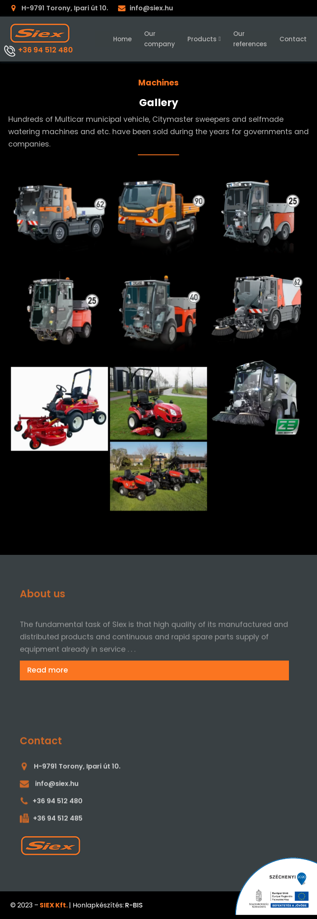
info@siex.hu (151, 8)
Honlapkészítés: (98, 905)
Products (204, 39)
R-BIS (134, 905)
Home (122, 39)
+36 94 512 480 (45, 50)
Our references (250, 39)
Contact (293, 39)
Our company (159, 39)
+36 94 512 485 (58, 823)
